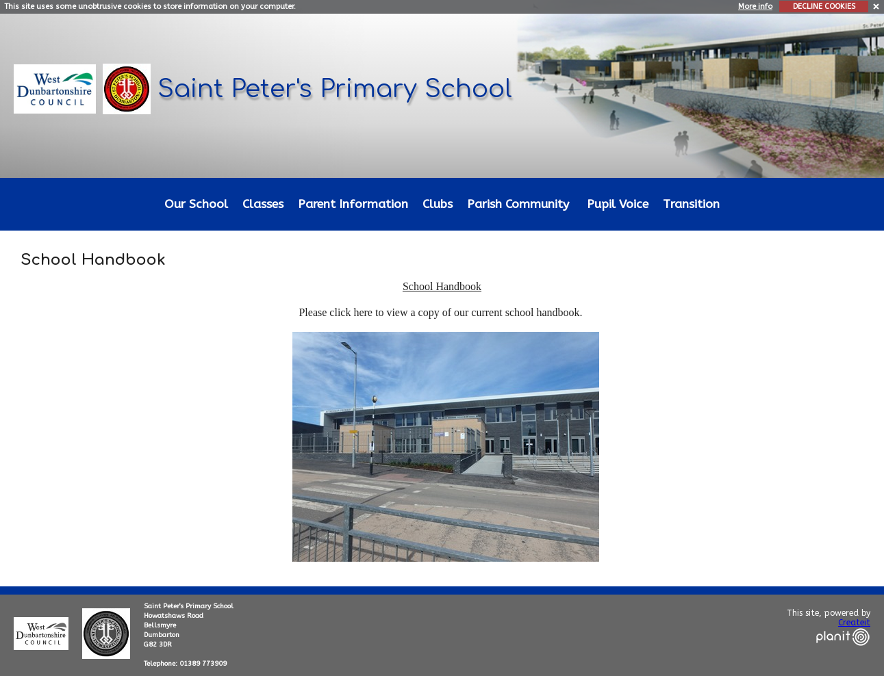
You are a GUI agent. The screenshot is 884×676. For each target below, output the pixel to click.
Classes (262, 204)
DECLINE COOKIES (824, 6)
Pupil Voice (617, 204)
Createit (854, 622)
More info (755, 6)
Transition (691, 204)
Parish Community (518, 204)
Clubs (437, 204)
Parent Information (353, 204)
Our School (196, 204)
